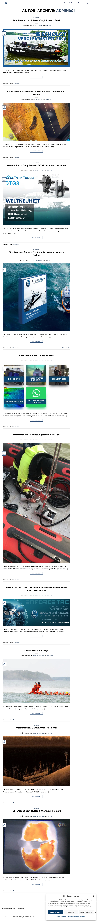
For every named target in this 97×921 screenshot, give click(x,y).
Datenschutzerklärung (73, 916)
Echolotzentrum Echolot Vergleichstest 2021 (36, 20)
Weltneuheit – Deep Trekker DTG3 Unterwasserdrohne (36, 165)
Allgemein (36, 17)
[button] (93, 896)
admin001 (65, 10)
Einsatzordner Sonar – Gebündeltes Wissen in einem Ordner (36, 253)
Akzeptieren (55, 912)
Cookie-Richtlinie (61, 916)
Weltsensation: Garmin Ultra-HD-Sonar (36, 727)
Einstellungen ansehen (87, 912)
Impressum (82, 916)
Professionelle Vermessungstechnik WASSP (36, 434)
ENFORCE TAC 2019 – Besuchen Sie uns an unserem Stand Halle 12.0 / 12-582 (36, 589)
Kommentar (66, 347)
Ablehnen (71, 912)
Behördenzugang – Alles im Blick (36, 355)
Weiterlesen (36, 77)
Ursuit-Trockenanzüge (36, 650)
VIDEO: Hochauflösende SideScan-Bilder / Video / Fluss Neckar (36, 93)
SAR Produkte (69, 3)
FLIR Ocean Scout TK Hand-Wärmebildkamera (36, 810)
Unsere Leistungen (85, 3)
